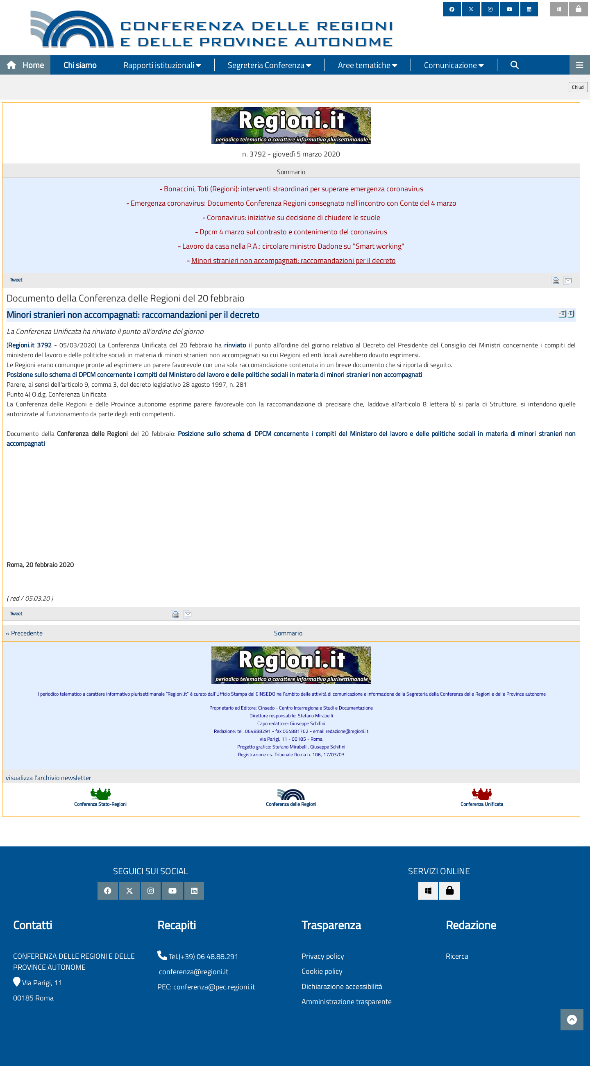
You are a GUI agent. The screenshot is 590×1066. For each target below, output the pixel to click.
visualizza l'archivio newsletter (48, 777)
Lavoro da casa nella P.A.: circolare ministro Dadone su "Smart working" (293, 246)
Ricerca (457, 956)
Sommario (288, 633)
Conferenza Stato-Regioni (100, 804)
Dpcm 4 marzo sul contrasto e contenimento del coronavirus (293, 231)
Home (25, 65)
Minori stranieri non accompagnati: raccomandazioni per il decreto (293, 260)
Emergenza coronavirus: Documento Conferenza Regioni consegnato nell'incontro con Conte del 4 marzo (293, 203)
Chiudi (578, 87)
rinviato (235, 345)
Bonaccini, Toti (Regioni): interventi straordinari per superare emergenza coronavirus (293, 188)
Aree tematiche (367, 65)
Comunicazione (454, 65)
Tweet (16, 280)
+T (561, 313)
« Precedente (24, 633)
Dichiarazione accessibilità (342, 986)
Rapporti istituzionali (162, 65)
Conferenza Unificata (482, 804)
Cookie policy (322, 971)
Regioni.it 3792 (30, 345)
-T (569, 313)
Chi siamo (80, 65)
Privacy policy (323, 956)
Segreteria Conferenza (269, 65)
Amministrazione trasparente (347, 1001)
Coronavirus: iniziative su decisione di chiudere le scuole (293, 217)
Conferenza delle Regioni (291, 804)
